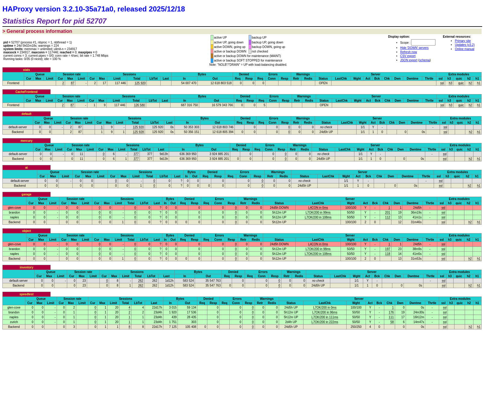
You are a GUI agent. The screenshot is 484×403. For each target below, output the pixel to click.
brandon (14, 212)
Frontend (13, 83)
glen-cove (14, 207)
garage (27, 194)
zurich (14, 322)
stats (26, 69)
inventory (26, 267)
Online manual (464, 49)
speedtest (27, 294)
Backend (18, 132)
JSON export (408, 60)
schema (424, 60)
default (27, 114)
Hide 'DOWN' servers (414, 47)
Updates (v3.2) (465, 44)
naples (14, 217)
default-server (17, 127)
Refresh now (408, 52)
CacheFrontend (26, 92)
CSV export (408, 56)
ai (26, 167)
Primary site (463, 41)
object (26, 231)
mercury (26, 140)
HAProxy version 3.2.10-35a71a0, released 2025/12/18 (93, 9)
